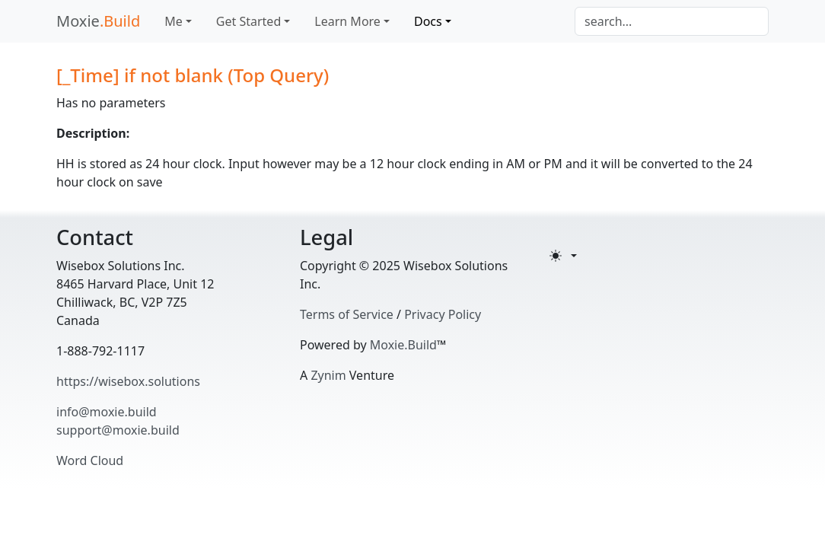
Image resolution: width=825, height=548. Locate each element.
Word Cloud (89, 460)
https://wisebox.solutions (128, 381)
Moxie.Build (403, 344)
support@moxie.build (118, 430)
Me (173, 21)
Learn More (347, 21)
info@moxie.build (106, 411)
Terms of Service (346, 314)
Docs (428, 21)
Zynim (328, 375)
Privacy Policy (442, 314)
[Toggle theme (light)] (563, 255)
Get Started (248, 21)
